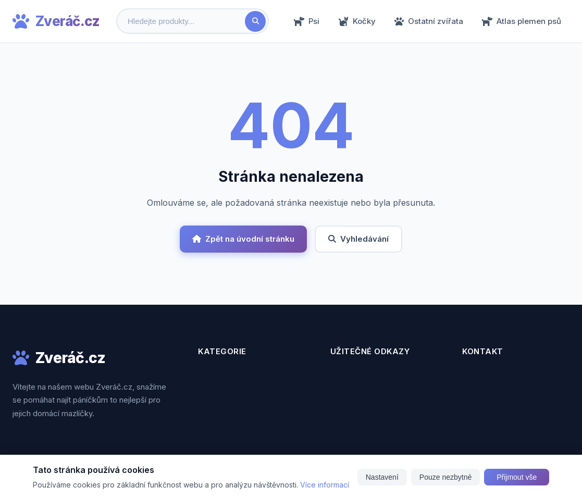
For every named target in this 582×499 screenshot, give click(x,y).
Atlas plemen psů (521, 21)
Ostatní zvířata (428, 21)
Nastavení (382, 477)
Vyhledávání (358, 239)
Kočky (357, 21)
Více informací (324, 484)
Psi (306, 21)
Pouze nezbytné (445, 477)
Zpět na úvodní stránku (243, 239)
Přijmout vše (517, 477)
